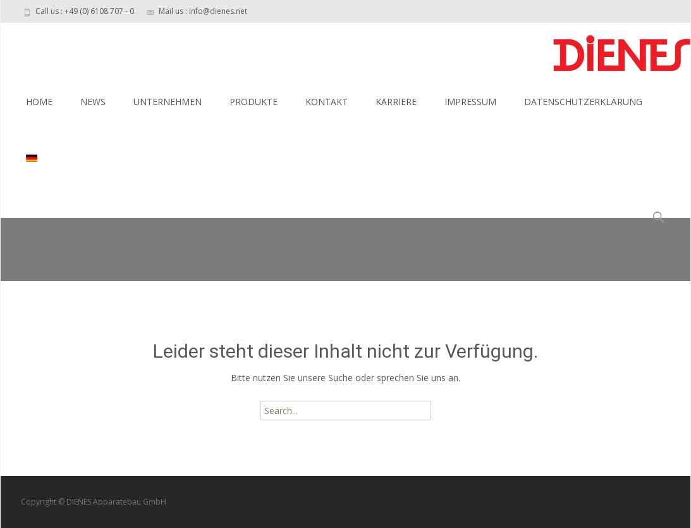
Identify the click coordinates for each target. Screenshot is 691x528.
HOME (39, 102)
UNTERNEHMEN (167, 102)
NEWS (93, 102)
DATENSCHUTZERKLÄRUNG (583, 102)
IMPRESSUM (470, 102)
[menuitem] (32, 158)
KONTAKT (326, 102)
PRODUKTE (253, 102)
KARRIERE (396, 102)
